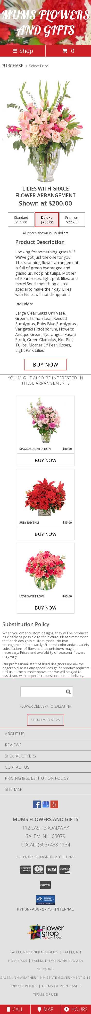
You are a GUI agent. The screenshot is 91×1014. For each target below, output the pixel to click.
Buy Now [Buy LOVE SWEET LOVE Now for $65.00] (46, 608)
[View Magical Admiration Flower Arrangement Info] (45, 421)
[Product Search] (46, 691)
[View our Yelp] (54, 806)
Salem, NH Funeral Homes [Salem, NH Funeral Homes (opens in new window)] (34, 952)
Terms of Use (45, 994)
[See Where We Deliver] (45, 719)
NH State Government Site (65, 977)
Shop (23, 51)
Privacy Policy (24, 986)
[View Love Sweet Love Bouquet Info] (45, 568)
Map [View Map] (46, 1009)
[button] (45, 900)
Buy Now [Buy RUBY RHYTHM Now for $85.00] (46, 534)
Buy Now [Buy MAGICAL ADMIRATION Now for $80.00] (46, 460)
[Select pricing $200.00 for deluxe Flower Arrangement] (46, 220)
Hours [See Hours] (76, 1009)
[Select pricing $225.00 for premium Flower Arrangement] (72, 220)
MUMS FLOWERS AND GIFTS (45, 22)
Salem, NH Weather (18, 977)
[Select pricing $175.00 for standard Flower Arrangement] (21, 220)
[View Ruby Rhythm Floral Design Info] (45, 495)
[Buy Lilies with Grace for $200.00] (45, 364)
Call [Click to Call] (15, 1009)
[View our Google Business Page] (46, 806)
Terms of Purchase (60, 986)
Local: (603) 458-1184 (45, 844)
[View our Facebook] (37, 806)
